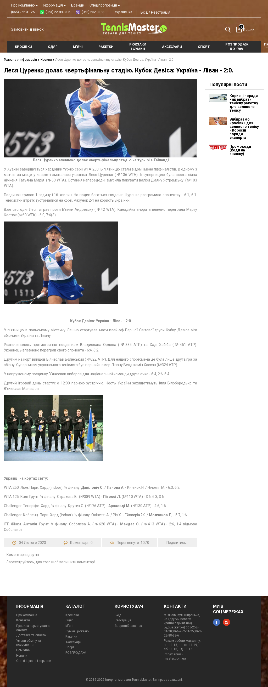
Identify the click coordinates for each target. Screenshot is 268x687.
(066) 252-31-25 (23, 12)
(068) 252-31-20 (93, 12)
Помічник (23, 650)
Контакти (23, 620)
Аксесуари (73, 642)
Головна (11, 59)
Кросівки (72, 615)
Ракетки (71, 636)
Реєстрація (160, 12)
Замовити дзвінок (27, 29)
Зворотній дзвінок (128, 626)
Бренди (77, 5)
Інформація (54, 5)
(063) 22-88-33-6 (58, 12)
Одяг (69, 620)
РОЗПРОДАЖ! (75, 653)
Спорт (69, 647)
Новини (47, 59)
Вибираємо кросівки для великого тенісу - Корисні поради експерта (244, 128)
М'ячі (69, 626)
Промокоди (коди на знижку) (240, 150)
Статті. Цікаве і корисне (33, 661)
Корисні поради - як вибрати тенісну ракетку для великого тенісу (244, 103)
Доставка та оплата (31, 635)
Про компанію (24, 5)
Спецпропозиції (105, 5)
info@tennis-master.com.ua (175, 656)
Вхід (144, 12)
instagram (226, 622)
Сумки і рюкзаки (77, 631)
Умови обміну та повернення (28, 643)
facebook (216, 622)
